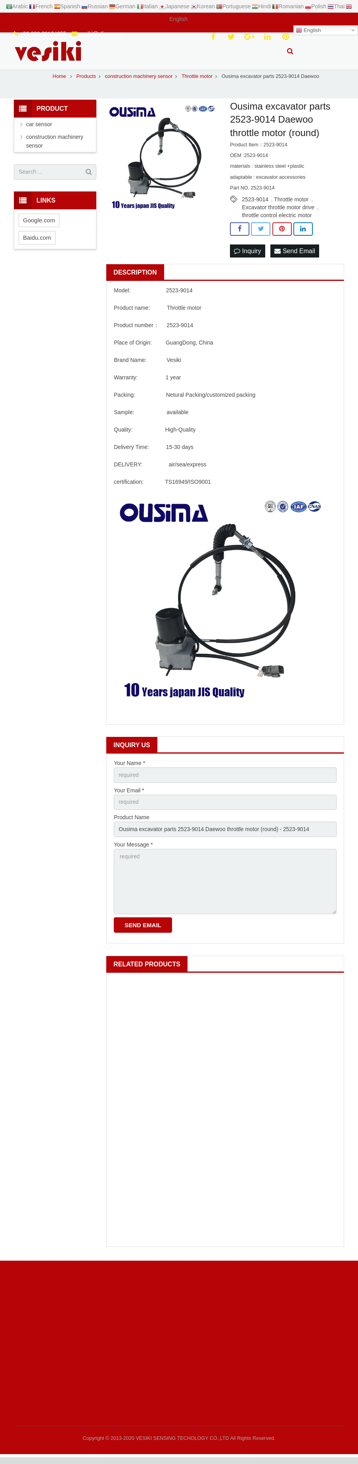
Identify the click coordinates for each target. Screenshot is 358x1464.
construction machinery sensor (54, 145)
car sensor (39, 128)
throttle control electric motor (277, 220)
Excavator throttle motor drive (278, 212)
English (308, 30)
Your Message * (133, 850)
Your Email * (129, 795)
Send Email (294, 255)
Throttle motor (291, 204)
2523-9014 (255, 204)
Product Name (131, 822)
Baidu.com (37, 242)
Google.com (39, 224)
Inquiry (247, 255)
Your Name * (129, 768)
